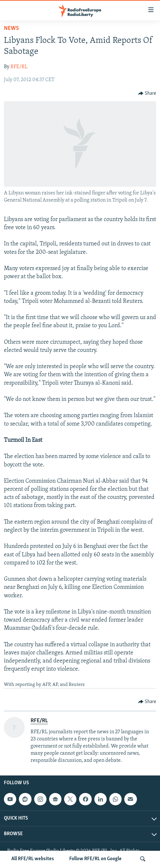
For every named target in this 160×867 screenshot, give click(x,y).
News (11, 28)
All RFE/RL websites (32, 858)
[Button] (147, 93)
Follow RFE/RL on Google (95, 858)
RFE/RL (19, 66)
